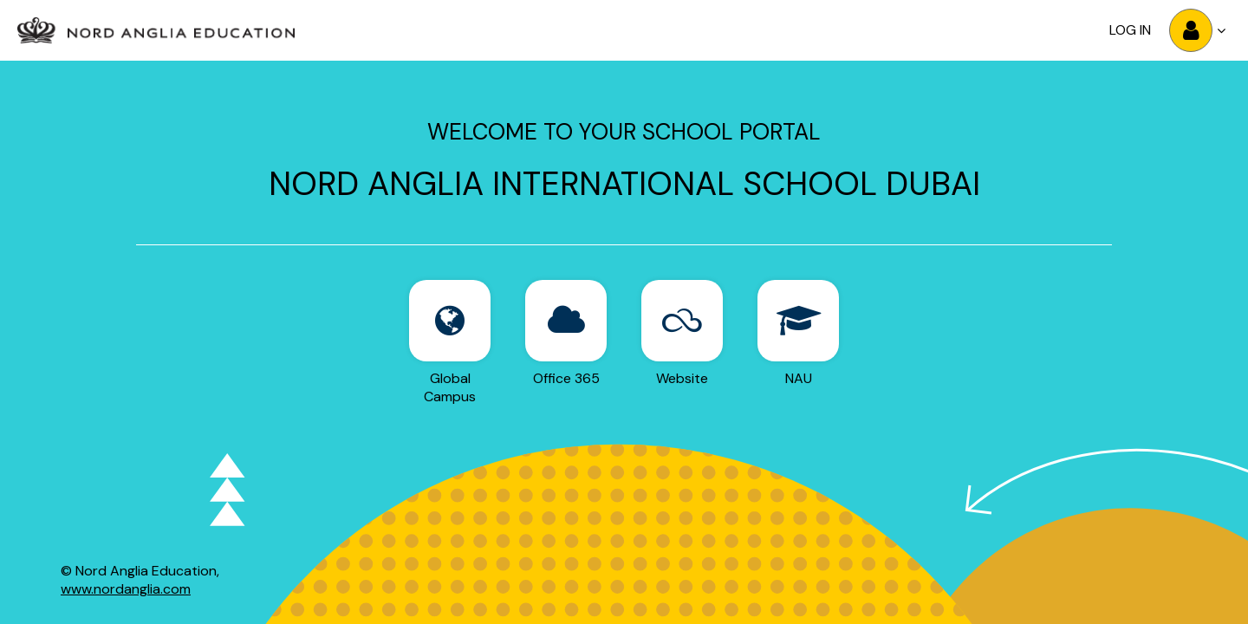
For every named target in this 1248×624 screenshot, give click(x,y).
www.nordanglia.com (126, 589)
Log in (1130, 30)
